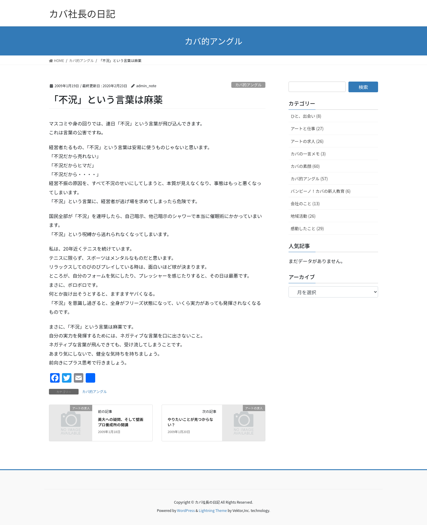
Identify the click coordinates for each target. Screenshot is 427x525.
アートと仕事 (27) (307, 128)
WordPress (186, 510)
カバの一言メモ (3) (308, 154)
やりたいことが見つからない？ (190, 421)
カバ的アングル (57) (309, 179)
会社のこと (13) (305, 203)
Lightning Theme (213, 510)
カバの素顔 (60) (305, 166)
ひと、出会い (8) (306, 116)
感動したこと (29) (307, 228)
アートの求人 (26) (307, 141)
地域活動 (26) (303, 216)
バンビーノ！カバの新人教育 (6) (320, 191)
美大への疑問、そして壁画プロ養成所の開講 (120, 421)
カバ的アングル (248, 85)
